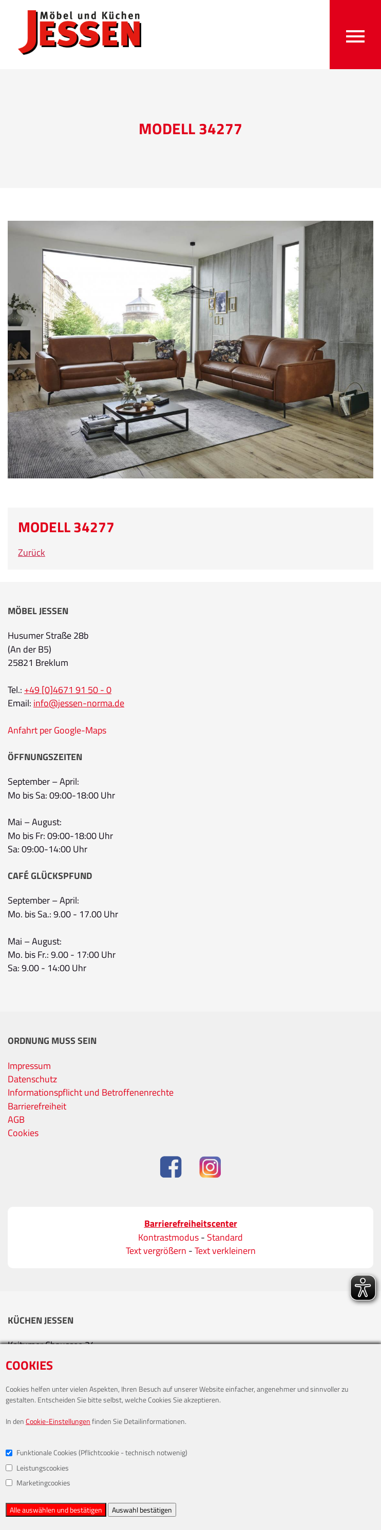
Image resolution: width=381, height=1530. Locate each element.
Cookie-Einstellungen (58, 1421)
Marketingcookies (38, 1482)
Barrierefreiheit (37, 1106)
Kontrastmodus (168, 1237)
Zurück (31, 552)
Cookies (23, 1133)
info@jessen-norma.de (78, 703)
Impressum (29, 1066)
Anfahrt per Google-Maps (57, 730)
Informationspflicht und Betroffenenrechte (91, 1092)
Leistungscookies (37, 1467)
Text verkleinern (225, 1250)
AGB (16, 1119)
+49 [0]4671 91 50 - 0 (67, 690)
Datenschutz (32, 1079)
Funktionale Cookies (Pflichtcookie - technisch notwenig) (96, 1452)
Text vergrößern (156, 1250)
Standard (225, 1237)
